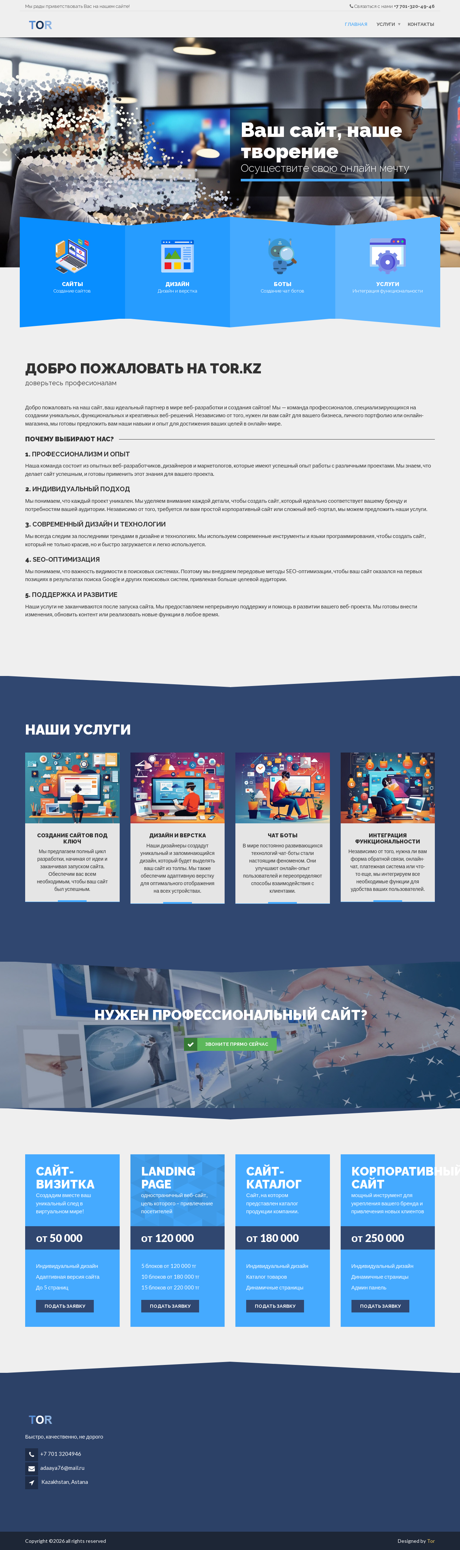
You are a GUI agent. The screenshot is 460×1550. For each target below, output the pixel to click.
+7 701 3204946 (60, 1453)
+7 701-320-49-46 (414, 6)
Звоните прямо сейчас (226, 1044)
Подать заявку (65, 1306)
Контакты (421, 24)
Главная (356, 24)
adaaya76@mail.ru (62, 1467)
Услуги (386, 24)
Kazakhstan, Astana (64, 1481)
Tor (431, 1541)
